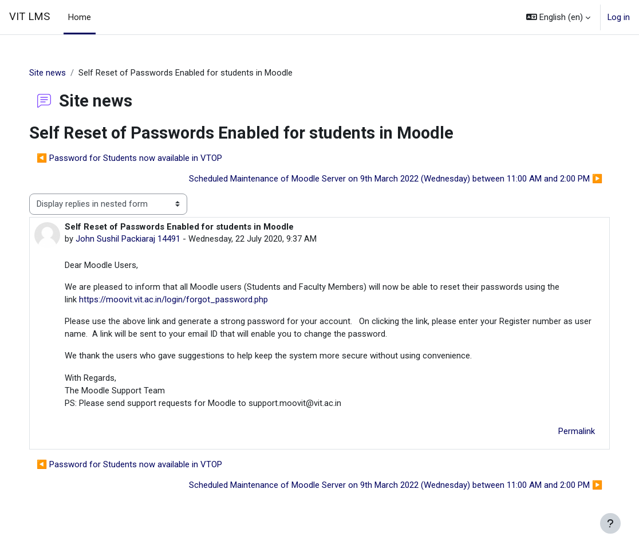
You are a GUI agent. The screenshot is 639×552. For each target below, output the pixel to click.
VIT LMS (29, 16)
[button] (558, 17)
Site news (59, 73)
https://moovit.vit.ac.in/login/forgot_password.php (184, 300)
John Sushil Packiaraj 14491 (139, 239)
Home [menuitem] (79, 17)
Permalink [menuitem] (565, 433)
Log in (619, 17)
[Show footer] (610, 523)
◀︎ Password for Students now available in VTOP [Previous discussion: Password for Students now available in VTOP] (141, 158)
